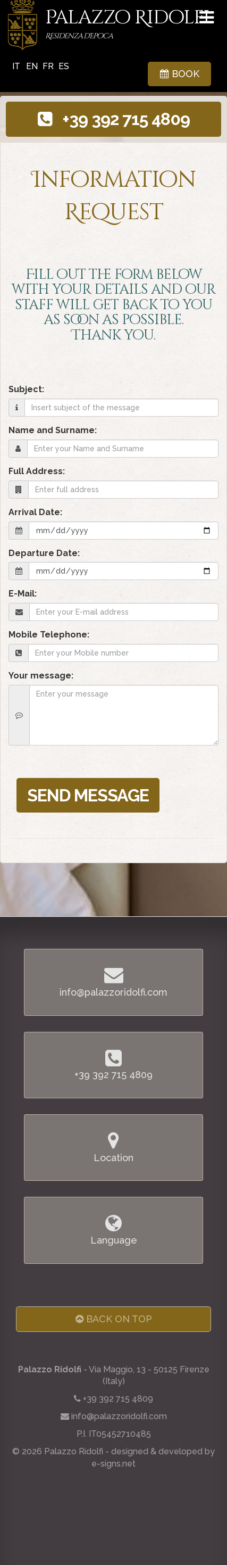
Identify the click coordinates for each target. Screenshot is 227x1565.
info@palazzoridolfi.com (119, 1416)
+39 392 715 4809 (114, 119)
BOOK (179, 73)
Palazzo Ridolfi (127, 25)
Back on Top (113, 1318)
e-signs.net (113, 1464)
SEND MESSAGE (88, 795)
